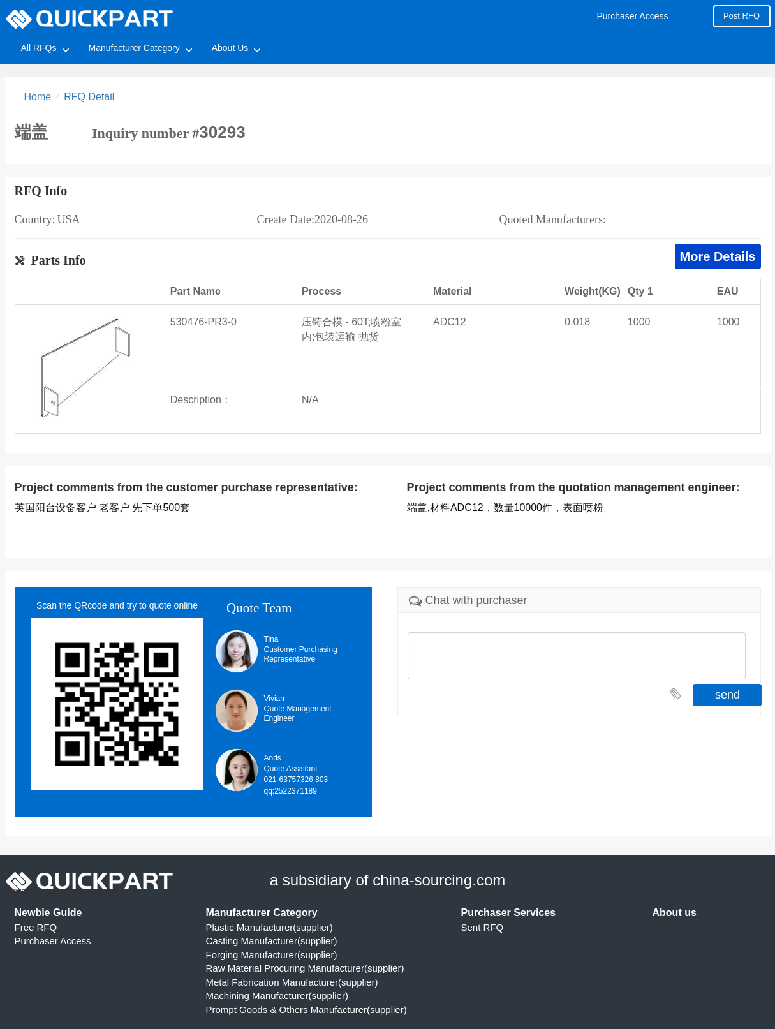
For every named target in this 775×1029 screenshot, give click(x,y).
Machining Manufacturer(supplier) (277, 995)
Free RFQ (36, 927)
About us (675, 912)
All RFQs (39, 48)
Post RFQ (741, 15)
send (727, 694)
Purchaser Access (632, 16)
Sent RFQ (482, 927)
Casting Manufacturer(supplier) (271, 940)
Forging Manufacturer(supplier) (271, 954)
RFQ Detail (89, 96)
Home (38, 96)
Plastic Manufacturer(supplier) (269, 927)
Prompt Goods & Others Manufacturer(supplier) (306, 1009)
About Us (230, 48)
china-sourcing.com (439, 880)
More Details (718, 256)
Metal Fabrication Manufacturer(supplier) (292, 982)
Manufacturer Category (134, 48)
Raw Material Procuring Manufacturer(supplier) (305, 968)
